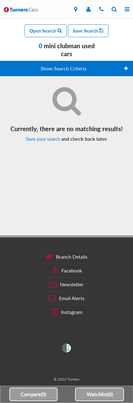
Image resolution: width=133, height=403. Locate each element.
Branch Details (66, 256)
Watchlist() (100, 394)
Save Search (88, 30)
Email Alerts (66, 298)
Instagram (66, 312)
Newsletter (66, 284)
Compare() (33, 394)
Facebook (66, 270)
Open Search (45, 30)
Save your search (43, 139)
